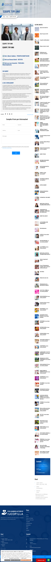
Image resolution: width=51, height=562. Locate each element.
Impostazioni (7, 560)
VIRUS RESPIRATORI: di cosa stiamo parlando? (45, 297)
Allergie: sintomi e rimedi (44, 46)
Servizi (27, 516)
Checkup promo (29, 523)
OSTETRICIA (42, 271)
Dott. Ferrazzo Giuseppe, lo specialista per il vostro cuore (44, 97)
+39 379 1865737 (33, 551)
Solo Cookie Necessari (15, 560)
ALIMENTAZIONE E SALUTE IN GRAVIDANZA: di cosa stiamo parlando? (45, 353)
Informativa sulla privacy (40, 556)
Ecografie (28, 521)
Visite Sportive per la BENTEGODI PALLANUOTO (44, 284)
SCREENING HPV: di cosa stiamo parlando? (44, 377)
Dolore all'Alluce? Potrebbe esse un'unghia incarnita (44, 452)
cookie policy (23, 558)
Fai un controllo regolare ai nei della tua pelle (44, 78)
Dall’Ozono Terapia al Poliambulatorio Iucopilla (44, 130)
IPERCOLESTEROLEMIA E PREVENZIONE (44, 192)
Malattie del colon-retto (44, 277)
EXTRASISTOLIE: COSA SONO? (45, 197)
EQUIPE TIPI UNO (43, 154)
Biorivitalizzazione (43, 228)
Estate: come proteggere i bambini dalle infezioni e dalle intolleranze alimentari (45, 60)
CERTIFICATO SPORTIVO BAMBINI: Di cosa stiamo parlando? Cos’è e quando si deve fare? (45, 397)
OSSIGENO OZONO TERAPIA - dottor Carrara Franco (45, 65)
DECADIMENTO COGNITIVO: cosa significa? (44, 179)
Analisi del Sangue (29, 518)
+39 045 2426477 (33, 543)
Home (4, 16)
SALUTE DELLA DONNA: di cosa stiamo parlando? (44, 291)
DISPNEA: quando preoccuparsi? (43, 173)
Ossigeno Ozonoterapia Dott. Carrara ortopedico (45, 148)
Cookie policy (48, 556)
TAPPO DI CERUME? (43, 185)
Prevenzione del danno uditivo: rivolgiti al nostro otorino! (44, 72)
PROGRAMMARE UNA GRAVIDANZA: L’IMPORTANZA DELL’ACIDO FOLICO (45, 211)
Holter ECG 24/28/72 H (44, 27)
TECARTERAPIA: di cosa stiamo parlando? (44, 346)
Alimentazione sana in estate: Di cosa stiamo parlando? (44, 422)
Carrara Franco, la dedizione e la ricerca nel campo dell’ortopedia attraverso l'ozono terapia (45, 91)
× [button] (31, 551)
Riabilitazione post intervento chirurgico (43, 53)
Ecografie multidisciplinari (44, 40)
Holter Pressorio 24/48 (44, 33)
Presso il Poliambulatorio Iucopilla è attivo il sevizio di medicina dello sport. (45, 266)
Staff (27, 528)
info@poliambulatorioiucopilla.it (35, 547)
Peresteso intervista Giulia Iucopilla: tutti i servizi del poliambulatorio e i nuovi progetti (44, 111)
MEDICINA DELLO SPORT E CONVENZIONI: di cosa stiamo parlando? (45, 359)
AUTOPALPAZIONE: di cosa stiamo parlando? (44, 334)
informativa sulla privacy (6, 148)
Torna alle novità (30, 114)
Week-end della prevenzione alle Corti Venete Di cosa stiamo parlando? (45, 409)
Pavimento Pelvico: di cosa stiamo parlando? (44, 303)
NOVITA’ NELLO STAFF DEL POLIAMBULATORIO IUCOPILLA (45, 204)
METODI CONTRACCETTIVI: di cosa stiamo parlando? (45, 365)
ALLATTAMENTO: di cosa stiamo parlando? (44, 247)
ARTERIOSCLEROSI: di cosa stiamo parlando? (44, 328)
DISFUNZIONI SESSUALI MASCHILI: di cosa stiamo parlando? (44, 316)
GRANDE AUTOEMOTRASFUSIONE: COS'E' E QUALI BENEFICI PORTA (44, 124)
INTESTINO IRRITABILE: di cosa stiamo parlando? (44, 241)
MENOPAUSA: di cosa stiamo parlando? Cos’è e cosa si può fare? (45, 440)
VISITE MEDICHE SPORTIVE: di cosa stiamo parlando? (45, 433)
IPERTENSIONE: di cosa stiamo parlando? (44, 309)
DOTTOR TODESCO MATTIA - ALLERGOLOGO (44, 167)
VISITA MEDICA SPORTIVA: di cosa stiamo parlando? (45, 340)
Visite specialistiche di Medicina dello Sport (44, 84)
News (7, 16)
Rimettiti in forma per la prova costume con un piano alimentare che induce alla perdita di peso (45, 117)
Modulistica (28, 525)
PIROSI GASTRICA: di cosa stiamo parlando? (44, 427)
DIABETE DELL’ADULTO (44, 216)
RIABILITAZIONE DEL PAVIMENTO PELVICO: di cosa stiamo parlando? (45, 372)
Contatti (27, 530)
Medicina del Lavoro (30, 520)
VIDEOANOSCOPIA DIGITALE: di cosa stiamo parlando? (45, 390)
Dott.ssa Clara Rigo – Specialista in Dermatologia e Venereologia (45, 446)
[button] (5, 114)
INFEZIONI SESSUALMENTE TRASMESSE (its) (44, 161)
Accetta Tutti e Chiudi (26, 560)
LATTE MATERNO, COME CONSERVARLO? (44, 223)
